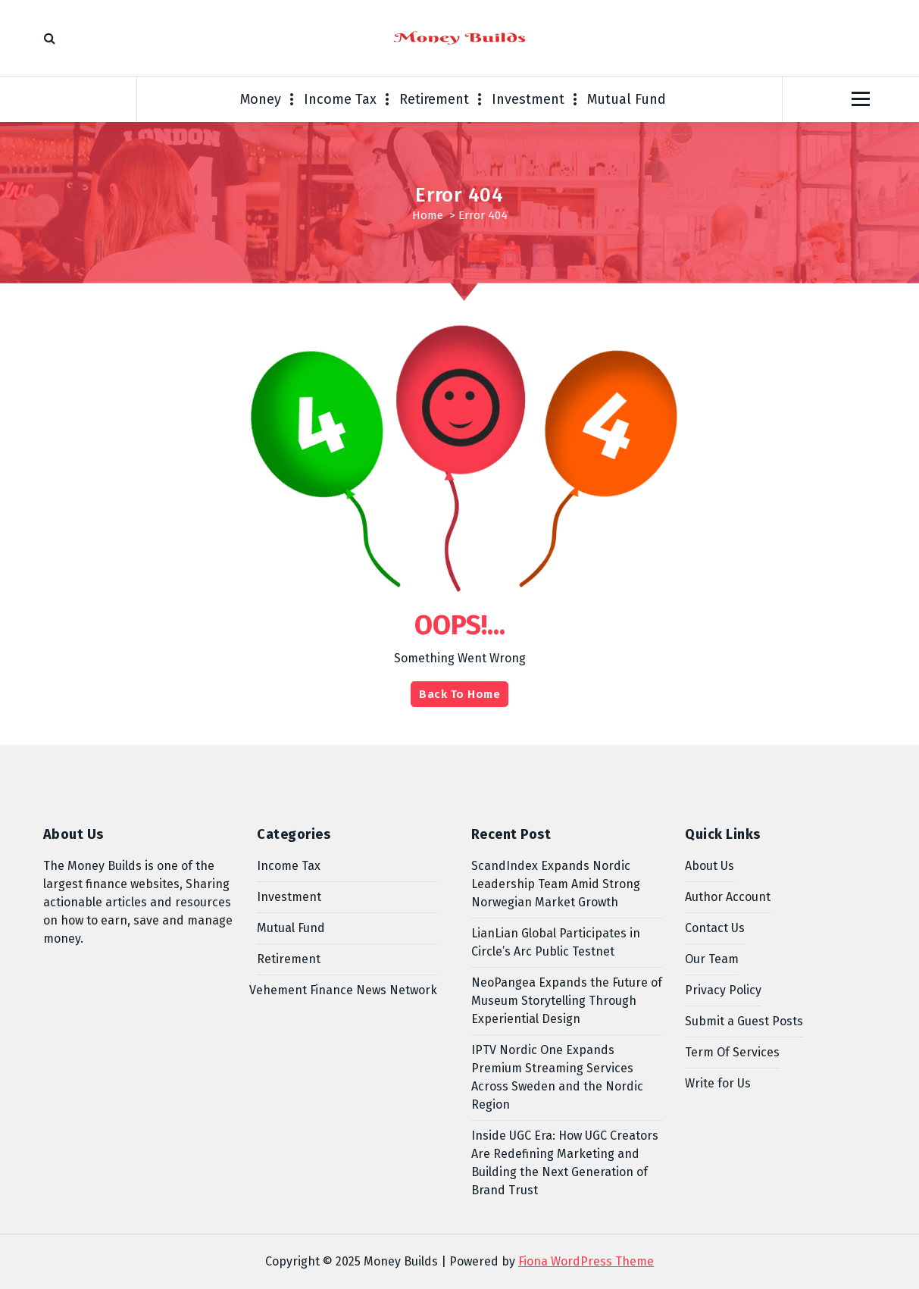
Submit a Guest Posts (744, 1021)
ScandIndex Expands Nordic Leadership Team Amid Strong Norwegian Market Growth (555, 884)
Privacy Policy (723, 990)
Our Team (712, 959)
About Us (709, 866)
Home (427, 215)
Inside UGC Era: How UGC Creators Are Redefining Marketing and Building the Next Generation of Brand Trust (564, 1162)
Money (260, 99)
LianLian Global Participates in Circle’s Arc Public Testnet (555, 942)
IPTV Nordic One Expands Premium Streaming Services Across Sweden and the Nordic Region (557, 1077)
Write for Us (718, 1083)
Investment (528, 99)
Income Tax (340, 99)
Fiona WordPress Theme (586, 1261)
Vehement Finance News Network (343, 990)
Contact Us (715, 928)
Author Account (728, 897)
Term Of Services (732, 1052)
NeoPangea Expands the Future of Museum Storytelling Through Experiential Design (566, 1000)
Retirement (434, 99)
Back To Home (459, 694)
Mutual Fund (626, 99)
